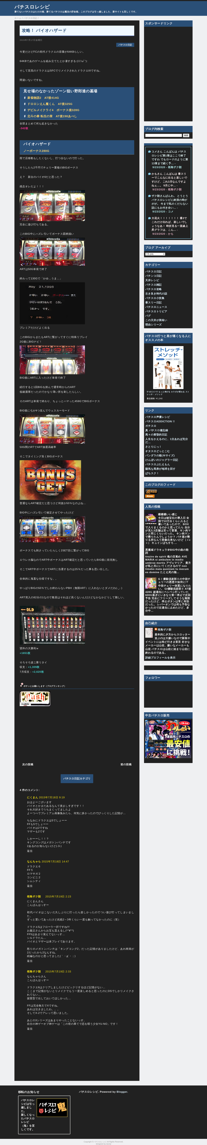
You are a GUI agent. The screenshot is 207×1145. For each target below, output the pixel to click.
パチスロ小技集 (154, 298)
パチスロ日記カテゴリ (77, 778)
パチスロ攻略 (153, 289)
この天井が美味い (156, 320)
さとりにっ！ (153, 446)
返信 (30, 851)
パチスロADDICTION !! (160, 421)
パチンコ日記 (153, 275)
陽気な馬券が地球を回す (160, 468)
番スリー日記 (153, 302)
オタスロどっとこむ (157, 451)
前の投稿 (126, 764)
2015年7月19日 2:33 (58, 971)
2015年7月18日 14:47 (55, 861)
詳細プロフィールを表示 (160, 657)
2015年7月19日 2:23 (58, 896)
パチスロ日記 (125, 45)
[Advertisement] (77, 734)
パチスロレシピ (32, 7)
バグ (148, 315)
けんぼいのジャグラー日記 (161, 460)
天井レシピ (152, 280)
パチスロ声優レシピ (157, 417)
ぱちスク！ (152, 473)
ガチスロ (150, 425)
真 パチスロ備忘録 (156, 430)
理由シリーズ (153, 324)
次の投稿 (27, 764)
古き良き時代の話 (156, 293)
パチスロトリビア (156, 311)
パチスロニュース (156, 307)
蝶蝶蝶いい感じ (167, 514)
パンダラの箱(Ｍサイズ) (160, 455)
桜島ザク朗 (34, 896)
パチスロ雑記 (153, 284)
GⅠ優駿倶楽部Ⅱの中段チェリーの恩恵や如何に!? (174, 581)
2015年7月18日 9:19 (52, 797)
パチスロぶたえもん (157, 464)
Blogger (122, 1091)
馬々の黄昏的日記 (156, 434)
